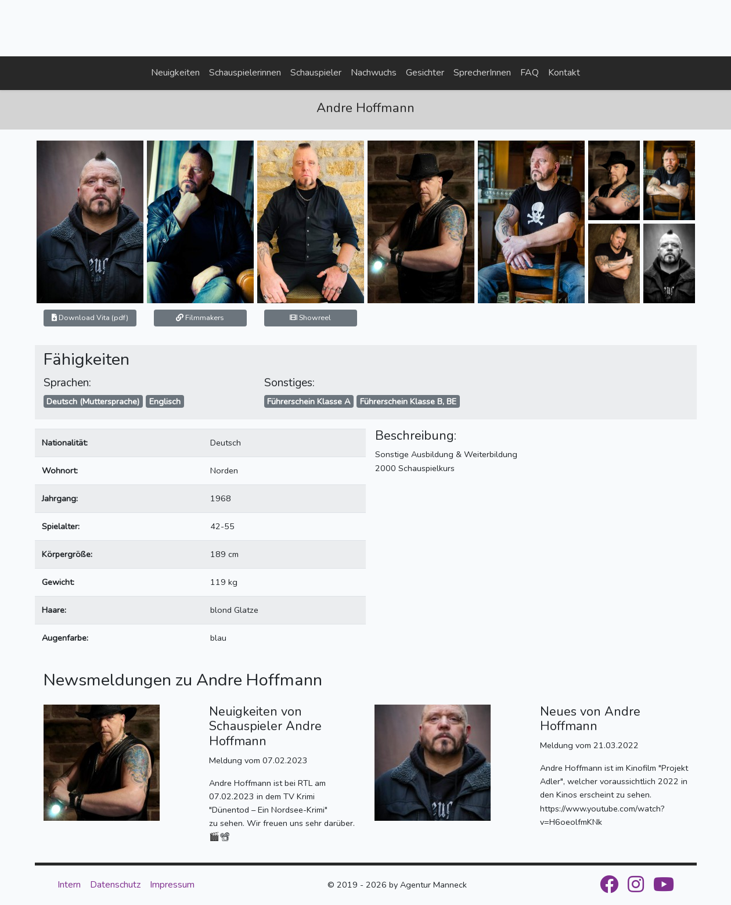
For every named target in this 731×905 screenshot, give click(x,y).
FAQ (529, 72)
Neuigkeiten (175, 72)
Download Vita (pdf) (90, 317)
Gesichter (425, 72)
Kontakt (564, 72)
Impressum (172, 884)
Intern (69, 884)
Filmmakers (200, 317)
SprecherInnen (482, 72)
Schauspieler (315, 72)
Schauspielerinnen (245, 72)
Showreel (310, 317)
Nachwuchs (374, 72)
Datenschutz (115, 884)
